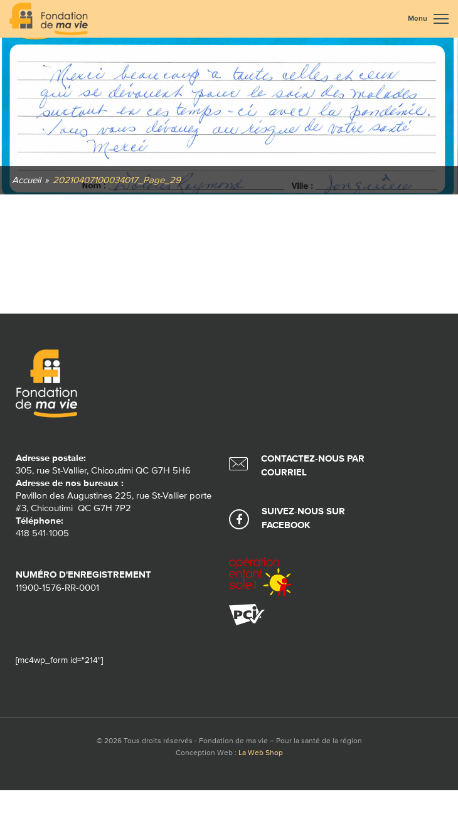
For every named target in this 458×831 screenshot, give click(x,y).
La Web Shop (260, 753)
